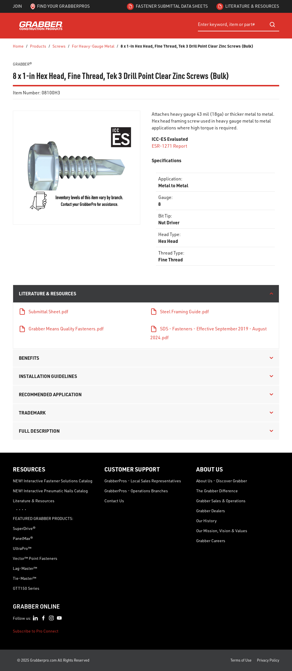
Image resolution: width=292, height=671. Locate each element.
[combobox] (238, 24)
